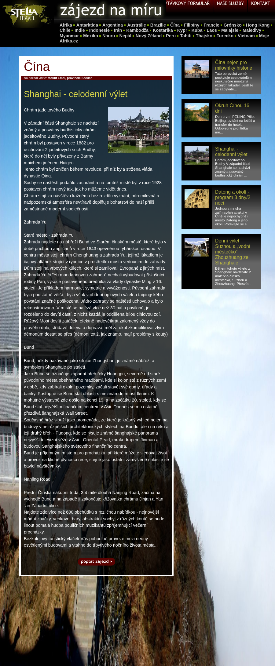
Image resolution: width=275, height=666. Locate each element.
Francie (211, 25)
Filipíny (191, 25)
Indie (80, 30)
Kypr (182, 30)
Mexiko (90, 35)
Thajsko (204, 35)
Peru (171, 35)
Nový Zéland (149, 35)
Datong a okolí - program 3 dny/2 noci (232, 197)
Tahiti (185, 35)
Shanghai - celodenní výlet (231, 151)
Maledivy (252, 30)
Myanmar (69, 35)
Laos (212, 30)
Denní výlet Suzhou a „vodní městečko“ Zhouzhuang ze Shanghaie (232, 251)
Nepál (125, 35)
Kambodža (137, 30)
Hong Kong (258, 25)
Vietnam (246, 35)
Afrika (66, 25)
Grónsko (233, 25)
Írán (118, 30)
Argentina (112, 25)
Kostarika (163, 30)
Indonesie (99, 30)
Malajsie (229, 30)
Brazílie (158, 25)
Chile (65, 30)
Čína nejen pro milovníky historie (233, 65)
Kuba (197, 30)
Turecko (225, 35)
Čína (175, 25)
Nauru (108, 35)
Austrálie (136, 25)
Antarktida (87, 25)
